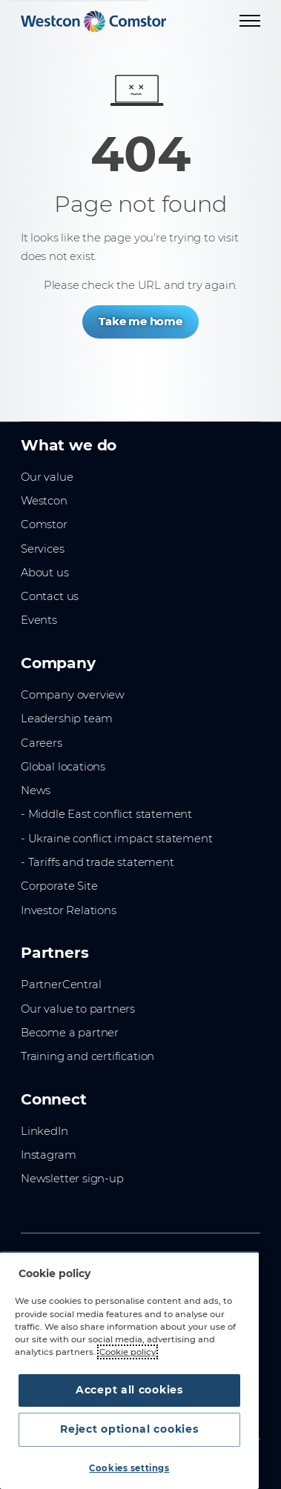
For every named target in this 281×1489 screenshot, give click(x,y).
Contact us (50, 596)
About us (45, 572)
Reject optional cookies (129, 1429)
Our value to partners (78, 1009)
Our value (47, 477)
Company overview (73, 695)
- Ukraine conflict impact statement (117, 838)
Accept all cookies (129, 1389)
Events (39, 620)
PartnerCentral (61, 984)
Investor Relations (68, 910)
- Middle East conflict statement (106, 814)
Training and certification (87, 1056)
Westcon (44, 500)
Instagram (48, 1155)
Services (43, 549)
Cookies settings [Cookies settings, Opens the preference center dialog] (129, 1468)
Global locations (63, 766)
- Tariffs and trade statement (97, 862)
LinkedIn (44, 1131)
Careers (41, 743)
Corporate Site (59, 886)
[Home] (93, 21)
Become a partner (70, 1032)
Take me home (140, 321)
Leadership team (67, 718)
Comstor (44, 524)
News (35, 790)
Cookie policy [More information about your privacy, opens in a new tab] (127, 1352)
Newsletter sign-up (72, 1178)
